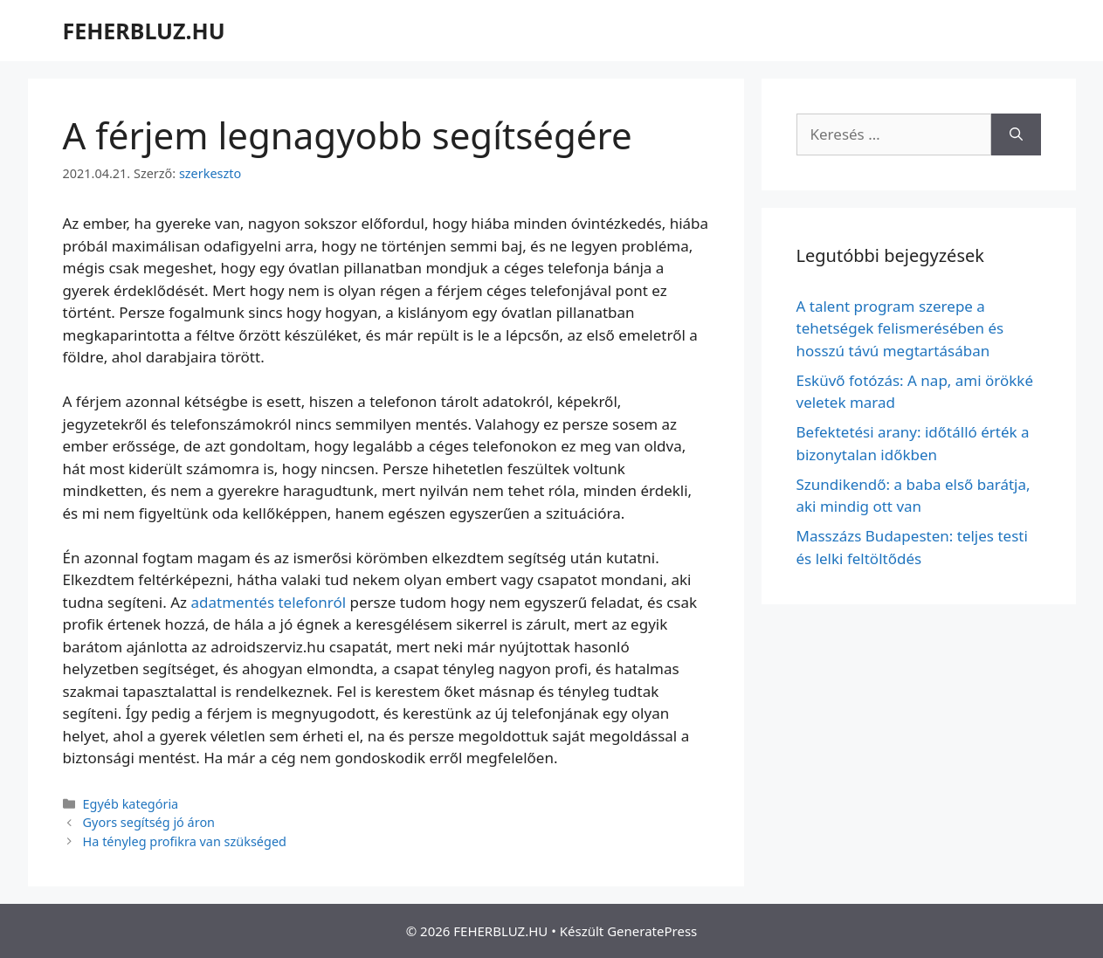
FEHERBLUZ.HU (144, 30)
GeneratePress (652, 931)
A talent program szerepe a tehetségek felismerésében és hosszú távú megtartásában (900, 328)
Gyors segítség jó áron (149, 822)
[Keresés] (1016, 134)
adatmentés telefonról (269, 602)
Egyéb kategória (131, 804)
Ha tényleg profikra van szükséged (184, 841)
